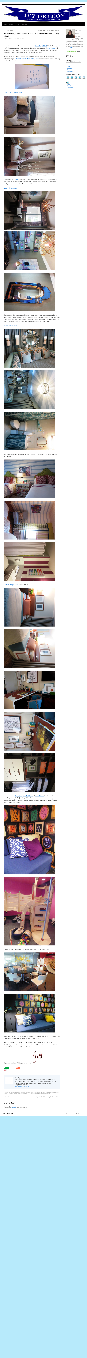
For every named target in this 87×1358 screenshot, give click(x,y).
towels (26, 1093)
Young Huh (18, 796)
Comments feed (70, 69)
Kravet (39, 1092)
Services (11, 24)
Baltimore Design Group (11, 584)
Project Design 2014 (50, 1092)
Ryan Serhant (51, 48)
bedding (28, 1092)
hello (71, 47)
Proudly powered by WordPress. (74, 1113)
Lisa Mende (7, 188)
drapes (36, 1092)
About (5, 24)
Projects (17, 24)
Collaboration (24, 24)
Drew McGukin (39, 796)
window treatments (33, 1093)
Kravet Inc (38, 46)
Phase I (16, 179)
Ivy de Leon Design (7, 1113)
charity (32, 1092)
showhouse (22, 1093)
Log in (68, 66)
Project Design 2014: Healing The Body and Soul (48, 30)
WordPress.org (70, 71)
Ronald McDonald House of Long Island (27, 58)
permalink (47, 1093)
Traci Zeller (14, 188)
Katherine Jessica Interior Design (13, 92)
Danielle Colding (28, 796)
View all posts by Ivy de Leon (23, 1086)
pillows (43, 1092)
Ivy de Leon (21, 38)
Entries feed (69, 68)
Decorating (18, 1092)
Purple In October (8, 30)
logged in (13, 1107)
